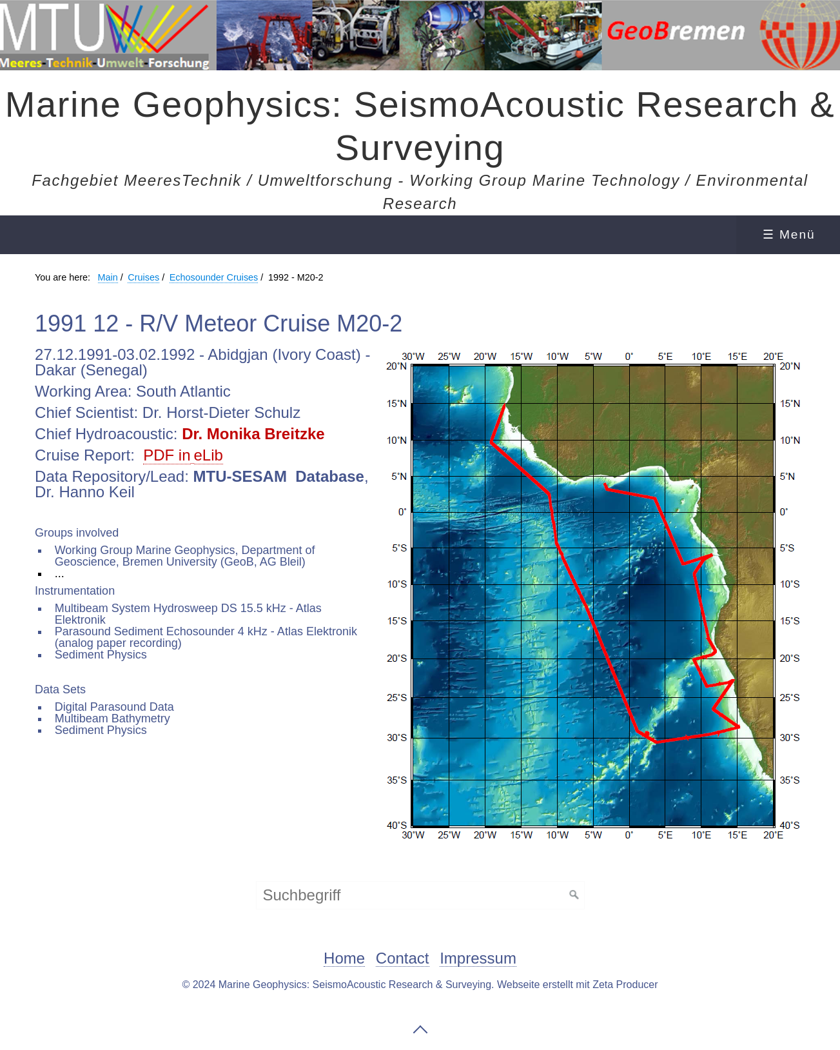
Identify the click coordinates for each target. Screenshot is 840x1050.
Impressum (478, 959)
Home (344, 959)
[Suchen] (574, 895)
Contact (402, 959)
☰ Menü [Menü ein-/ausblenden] (789, 234)
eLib (208, 455)
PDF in (166, 455)
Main (108, 277)
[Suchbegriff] (420, 895)
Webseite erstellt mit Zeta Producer (577, 984)
